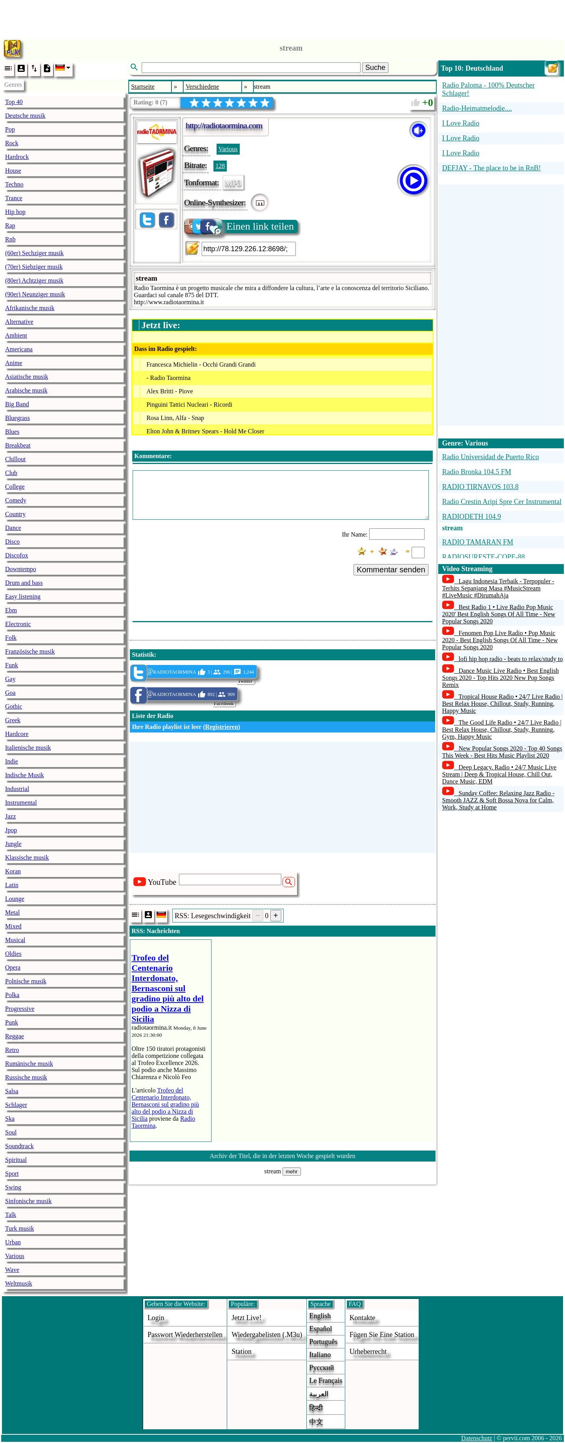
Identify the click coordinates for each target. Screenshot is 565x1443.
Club (11, 472)
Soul (10, 1132)
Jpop (11, 830)
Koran (13, 871)
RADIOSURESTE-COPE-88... (486, 557)
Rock (11, 143)
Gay (10, 679)
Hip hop (15, 211)
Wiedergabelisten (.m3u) (266, 1335)
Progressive (20, 1008)
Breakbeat (18, 445)
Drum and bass (24, 582)
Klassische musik (27, 857)
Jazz (10, 816)
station (241, 1351)
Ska (10, 1118)
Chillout (15, 459)
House (13, 170)
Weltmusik (18, 1283)
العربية (318, 1394)
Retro (12, 1050)
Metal (12, 912)
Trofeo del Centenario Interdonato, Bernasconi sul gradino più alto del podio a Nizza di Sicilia (165, 1104)
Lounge (14, 898)
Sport (12, 1173)
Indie (11, 761)
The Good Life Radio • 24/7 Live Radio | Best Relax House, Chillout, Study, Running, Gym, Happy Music (501, 729)
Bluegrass (17, 418)
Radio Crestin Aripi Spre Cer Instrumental (501, 502)
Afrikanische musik (30, 308)
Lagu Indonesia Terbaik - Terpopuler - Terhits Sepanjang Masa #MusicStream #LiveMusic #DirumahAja (498, 588)
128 (220, 166)
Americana (19, 349)
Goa (10, 692)
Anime (13, 363)
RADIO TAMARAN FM (477, 542)
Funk (11, 665)
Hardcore (17, 734)
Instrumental (21, 802)
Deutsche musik (25, 115)
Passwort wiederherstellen (185, 1335)
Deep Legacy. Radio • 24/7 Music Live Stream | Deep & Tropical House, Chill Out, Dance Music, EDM (499, 774)
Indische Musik (24, 775)
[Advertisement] (282, 17)
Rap (10, 225)
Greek (12, 720)
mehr (291, 1171)
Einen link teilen (239, 226)
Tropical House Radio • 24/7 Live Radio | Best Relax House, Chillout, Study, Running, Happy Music (502, 703)
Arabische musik (26, 390)
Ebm (11, 610)
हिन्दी (316, 1408)
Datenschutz (476, 1438)
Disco (12, 541)
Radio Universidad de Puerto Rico (490, 457)
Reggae (14, 1036)
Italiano (320, 1355)
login (156, 1318)
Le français (325, 1381)
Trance (13, 198)
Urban (13, 1242)
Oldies (13, 953)
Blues (12, 431)
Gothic (13, 706)
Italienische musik (28, 747)
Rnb (10, 239)
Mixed (13, 926)
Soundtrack (19, 1146)
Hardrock (17, 156)
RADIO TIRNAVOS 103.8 (480, 487)
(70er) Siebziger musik (34, 266)
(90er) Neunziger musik (35, 294)
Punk (11, 1022)
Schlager (16, 1104)
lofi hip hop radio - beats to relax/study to (511, 659)
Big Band (17, 404)
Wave (12, 1269)
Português (323, 1342)
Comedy (15, 500)
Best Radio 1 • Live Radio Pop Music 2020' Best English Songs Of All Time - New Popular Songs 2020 (498, 614)
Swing (13, 1187)
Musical (15, 940)
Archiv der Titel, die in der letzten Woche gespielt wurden (282, 1156)
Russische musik (26, 1077)
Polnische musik (25, 981)
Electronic (18, 624)
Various (14, 1256)
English (320, 1316)
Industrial (17, 788)
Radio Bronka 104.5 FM (476, 472)
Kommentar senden (391, 569)
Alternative (19, 321)
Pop (10, 129)
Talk (10, 1214)
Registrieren (221, 726)
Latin (11, 885)
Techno (14, 184)
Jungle (13, 843)
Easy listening (22, 596)
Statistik (143, 654)
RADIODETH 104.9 (471, 517)
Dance (13, 527)
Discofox (16, 555)
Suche (375, 67)
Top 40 (14, 102)
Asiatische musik (26, 376)
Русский (321, 1368)
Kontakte (362, 1318)
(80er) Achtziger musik (34, 280)
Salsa (11, 1091)
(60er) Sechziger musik (34, 253)
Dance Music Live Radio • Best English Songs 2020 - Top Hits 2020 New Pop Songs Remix (500, 677)
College (15, 486)
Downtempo (20, 569)
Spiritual (16, 1159)
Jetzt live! (246, 1318)
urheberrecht (368, 1351)
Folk (10, 637)
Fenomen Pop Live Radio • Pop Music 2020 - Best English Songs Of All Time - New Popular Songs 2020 (500, 640)
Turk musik (19, 1228)
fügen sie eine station (382, 1335)
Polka (12, 995)
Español (320, 1329)
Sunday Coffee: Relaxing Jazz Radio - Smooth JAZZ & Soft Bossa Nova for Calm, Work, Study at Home (498, 800)
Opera (12, 967)
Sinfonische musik (28, 1201)
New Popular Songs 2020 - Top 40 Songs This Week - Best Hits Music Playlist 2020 (502, 752)
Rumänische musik (29, 1063)
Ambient (16, 335)
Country (15, 514)
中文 (316, 1422)
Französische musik (30, 651)
